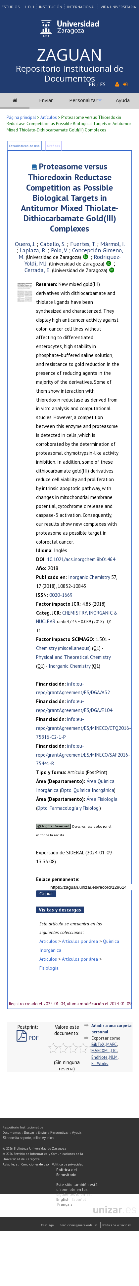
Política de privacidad (67, 1164)
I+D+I (29, 6)
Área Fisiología (101, 799)
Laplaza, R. (33, 250)
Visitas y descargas (60, 910)
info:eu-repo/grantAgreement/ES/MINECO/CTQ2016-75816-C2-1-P (83, 728)
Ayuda (123, 100)
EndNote (99, 1057)
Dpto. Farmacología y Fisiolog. (68, 808)
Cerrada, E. (37, 270)
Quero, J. (25, 244)
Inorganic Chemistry (89, 577)
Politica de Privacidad (116, 1225)
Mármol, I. (112, 244)
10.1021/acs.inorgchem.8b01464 (81, 559)
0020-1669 (60, 595)
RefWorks (99, 1063)
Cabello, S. (52, 244)
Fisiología (49, 968)
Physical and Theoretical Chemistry (73, 657)
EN (92, 84)
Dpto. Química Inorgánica (87, 790)
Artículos (48, 117)
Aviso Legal (48, 1225)
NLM (113, 1057)
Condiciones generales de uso (78, 1225)
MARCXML (100, 1051)
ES (103, 84)
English (63, 1199)
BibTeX (98, 1044)
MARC (111, 1044)
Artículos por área (80, 941)
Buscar (29, 1132)
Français (64, 1204)
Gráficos (53, 146)
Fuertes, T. (82, 244)
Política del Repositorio (66, 1172)
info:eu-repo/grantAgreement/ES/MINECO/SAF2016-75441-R (83, 755)
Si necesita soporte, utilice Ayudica (28, 1138)
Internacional (81, 6)
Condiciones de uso (35, 1164)
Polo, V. (59, 250)
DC (114, 1051)
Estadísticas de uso (24, 146)
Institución (50, 6)
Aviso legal (11, 1164)
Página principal (21, 117)
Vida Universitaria (118, 6)
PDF (28, 1038)
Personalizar (83, 100)
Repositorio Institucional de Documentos (69, 73)
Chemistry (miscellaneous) (63, 648)
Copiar (46, 893)
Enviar (46, 100)
